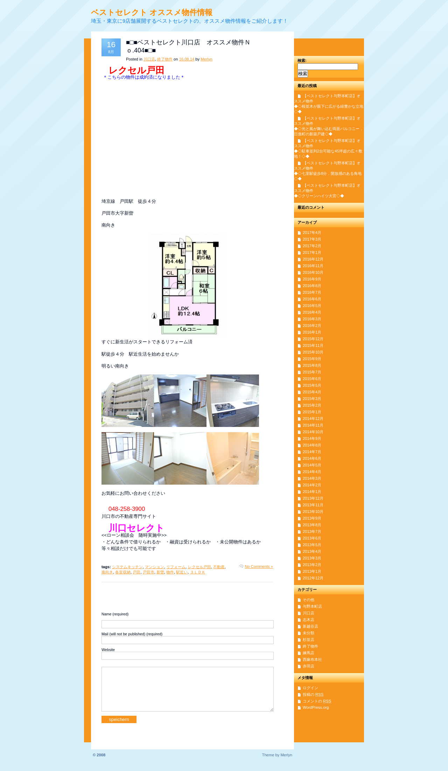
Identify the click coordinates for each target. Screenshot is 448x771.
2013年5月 (312, 545)
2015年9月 (312, 359)
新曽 (160, 572)
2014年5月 (312, 465)
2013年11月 (313, 505)
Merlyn (206, 59)
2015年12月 (313, 339)
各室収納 (123, 572)
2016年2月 (312, 325)
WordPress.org (316, 707)
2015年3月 (312, 399)
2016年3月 (312, 319)
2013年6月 (312, 538)
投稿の (313, 694)
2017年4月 (312, 232)
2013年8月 (312, 525)
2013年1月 (312, 571)
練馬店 (308, 653)
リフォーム (176, 567)
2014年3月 (312, 478)
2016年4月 (312, 312)
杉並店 (308, 639)
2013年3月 (312, 558)
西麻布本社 (312, 659)
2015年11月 (313, 345)
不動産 (219, 567)
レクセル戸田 (199, 567)
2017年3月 (312, 239)
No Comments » (259, 566)
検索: (302, 60)
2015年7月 (312, 372)
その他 (308, 600)
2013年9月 (312, 518)
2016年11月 (313, 266)
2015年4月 (312, 392)
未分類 (308, 633)
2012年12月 (313, 578)
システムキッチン (127, 567)
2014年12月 (313, 418)
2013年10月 (313, 511)
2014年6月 (312, 458)
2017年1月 (312, 252)
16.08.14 (187, 59)
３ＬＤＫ (197, 572)
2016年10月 (313, 272)
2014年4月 (312, 472)
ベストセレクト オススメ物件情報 (151, 12)
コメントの (317, 701)
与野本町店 (312, 606)
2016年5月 (312, 306)
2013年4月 (312, 551)
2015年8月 (312, 365)
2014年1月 (312, 492)
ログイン (310, 688)
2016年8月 (312, 286)
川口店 (149, 59)
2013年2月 (312, 565)
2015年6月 (312, 379)
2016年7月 (312, 292)
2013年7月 (312, 531)
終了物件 (165, 59)
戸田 (136, 572)
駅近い (182, 572)
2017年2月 (312, 246)
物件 (170, 572)
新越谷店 (310, 626)
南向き (107, 572)
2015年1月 (312, 412)
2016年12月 (313, 259)
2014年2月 (312, 485)
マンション (154, 567)
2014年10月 (313, 432)
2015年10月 (313, 352)
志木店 (308, 619)
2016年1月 (312, 332)
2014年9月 (312, 438)
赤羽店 (308, 666)
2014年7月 (312, 452)
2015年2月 (312, 405)
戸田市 (148, 572)
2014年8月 (312, 445)
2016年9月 (312, 279)
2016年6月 (312, 299)
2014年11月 (313, 425)
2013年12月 (313, 498)
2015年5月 (312, 385)
